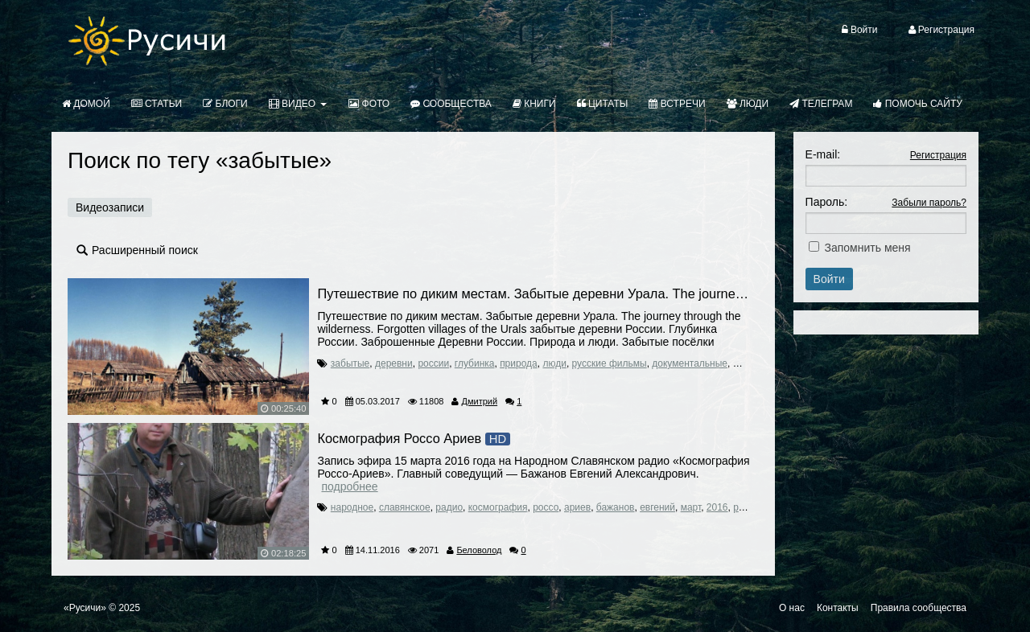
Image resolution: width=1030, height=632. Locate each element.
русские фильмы (609, 363)
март (691, 507)
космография (498, 507)
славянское (405, 507)
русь (743, 507)
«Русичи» (85, 608)
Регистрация (938, 155)
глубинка (475, 363)
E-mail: (823, 154)
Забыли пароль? (929, 202)
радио (449, 507)
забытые (350, 363)
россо (545, 507)
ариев (577, 507)
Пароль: (826, 201)
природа (519, 363)
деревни (394, 363)
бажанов (615, 507)
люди (554, 363)
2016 (717, 507)
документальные (689, 363)
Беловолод (478, 550)
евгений (657, 507)
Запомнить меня (868, 247)
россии (433, 363)
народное (352, 507)
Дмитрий (480, 401)
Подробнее (349, 486)
